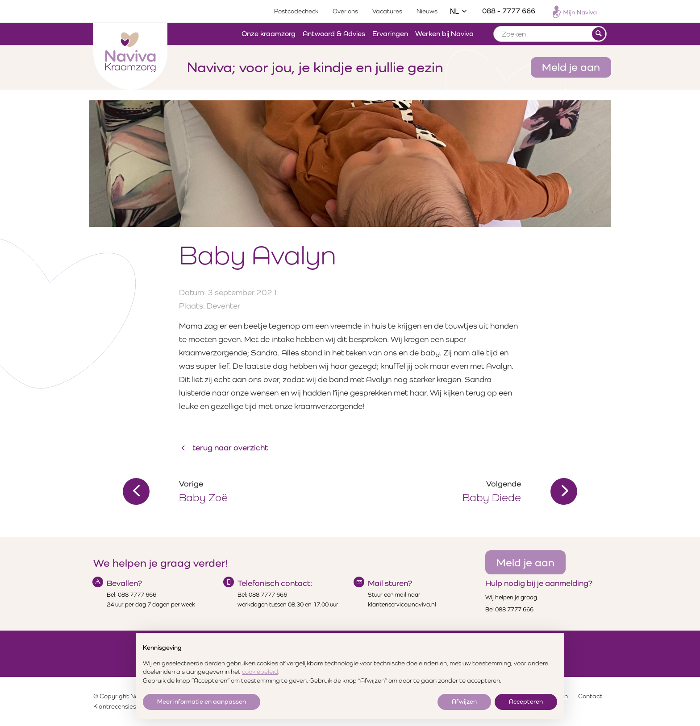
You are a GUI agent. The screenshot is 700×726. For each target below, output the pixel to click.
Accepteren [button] (526, 701)
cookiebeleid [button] (260, 671)
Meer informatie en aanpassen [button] (201, 701)
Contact (590, 696)
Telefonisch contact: (275, 583)
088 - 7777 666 (508, 11)
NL (459, 11)
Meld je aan (571, 67)
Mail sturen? (390, 583)
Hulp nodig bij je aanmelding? (538, 583)
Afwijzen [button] (464, 701)
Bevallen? (124, 583)
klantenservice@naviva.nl (402, 604)
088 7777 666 (137, 594)
